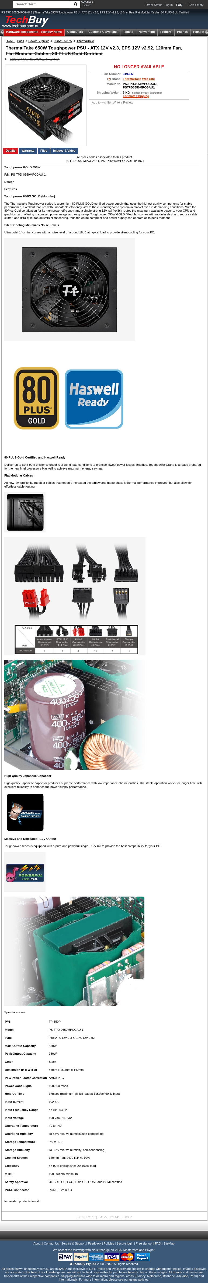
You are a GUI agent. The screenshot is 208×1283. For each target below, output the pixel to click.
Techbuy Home (34, 31)
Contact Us (51, 1243)
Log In (169, 4)
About (37, 1243)
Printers (166, 31)
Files (43, 150)
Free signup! (144, 1243)
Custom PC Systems (102, 31)
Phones (182, 31)
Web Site (148, 78)
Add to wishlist (101, 102)
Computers (75, 31)
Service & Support (73, 1243)
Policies (109, 1243)
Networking (147, 31)
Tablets (128, 31)
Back (20, 40)
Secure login (124, 1243)
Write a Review (123, 102)
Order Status (153, 4)
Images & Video (64, 150)
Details (11, 150)
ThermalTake (85, 40)
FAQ (158, 1243)
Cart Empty (196, 4)
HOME (10, 40)
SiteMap (169, 1243)
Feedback (94, 1243)
